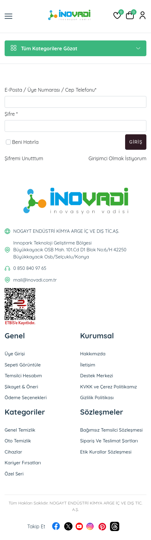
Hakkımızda (92, 354)
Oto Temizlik (18, 441)
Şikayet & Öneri (21, 387)
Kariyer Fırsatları (23, 463)
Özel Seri (14, 474)
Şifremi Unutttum (24, 158)
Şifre (11, 114)
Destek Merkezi (96, 376)
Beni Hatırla (25, 142)
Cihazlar (13, 452)
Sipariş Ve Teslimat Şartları (109, 441)
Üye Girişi (15, 354)
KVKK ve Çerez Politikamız (108, 387)
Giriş (135, 142)
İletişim (87, 365)
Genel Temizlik (20, 430)
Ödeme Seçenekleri (26, 397)
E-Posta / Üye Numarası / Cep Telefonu (50, 90)
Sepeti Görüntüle (23, 365)
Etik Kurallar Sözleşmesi (106, 452)
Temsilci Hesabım (23, 376)
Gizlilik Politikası (97, 397)
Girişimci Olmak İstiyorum (117, 158)
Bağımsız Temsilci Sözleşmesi (111, 430)
